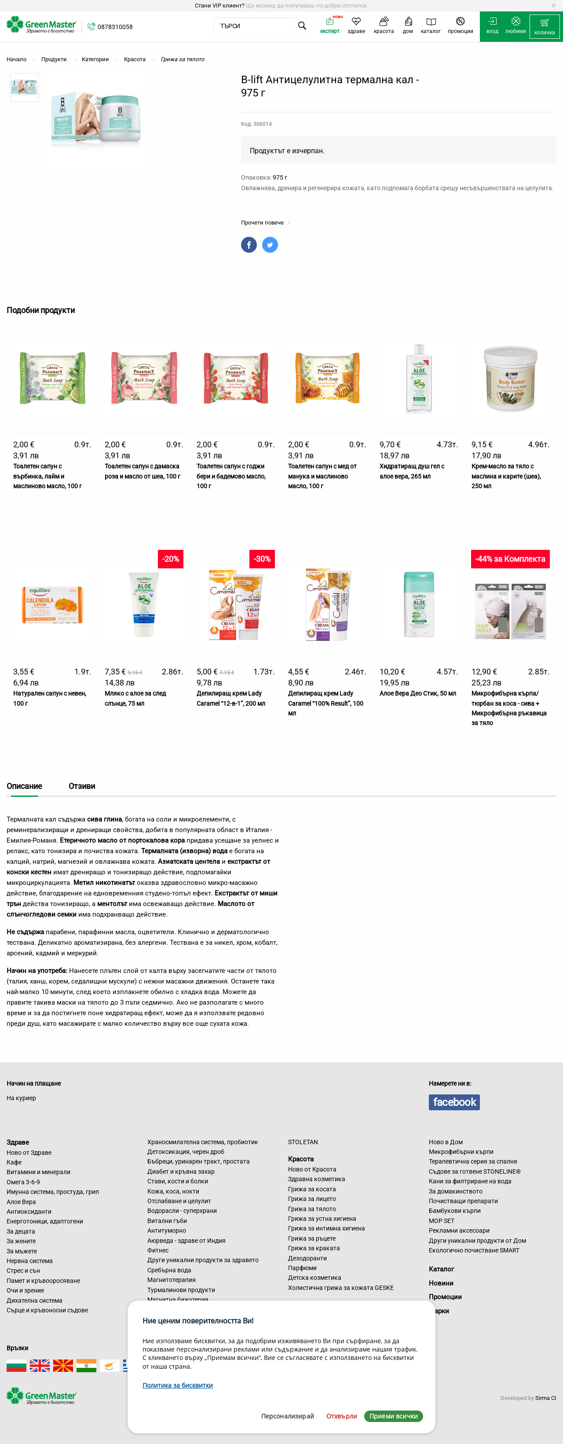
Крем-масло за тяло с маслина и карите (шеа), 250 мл (506, 476)
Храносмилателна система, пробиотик (202, 1142)
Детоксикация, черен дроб (185, 1151)
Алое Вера (21, 1201)
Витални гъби (167, 1220)
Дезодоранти (307, 1258)
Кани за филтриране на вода (470, 1181)
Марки (439, 1311)
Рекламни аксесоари (459, 1230)
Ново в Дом (446, 1142)
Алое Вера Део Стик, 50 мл (418, 693)
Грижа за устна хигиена (322, 1218)
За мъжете (22, 1251)
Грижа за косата (312, 1189)
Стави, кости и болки (177, 1181)
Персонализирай (287, 1416)
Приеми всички (393, 1416)
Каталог (441, 1269)
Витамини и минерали (38, 1171)
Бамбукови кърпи (455, 1210)
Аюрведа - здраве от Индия (186, 1240)
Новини (441, 1283)
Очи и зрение (25, 1290)
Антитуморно (166, 1230)
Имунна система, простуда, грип (53, 1191)
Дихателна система (34, 1300)
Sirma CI (545, 1398)
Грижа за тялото (312, 1208)
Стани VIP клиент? (220, 5)
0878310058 (115, 26)
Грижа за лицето (312, 1198)
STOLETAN (303, 1142)
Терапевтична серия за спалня (473, 1161)
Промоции (445, 1297)
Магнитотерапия (171, 1279)
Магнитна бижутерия (177, 1299)
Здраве (18, 1142)
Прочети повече (266, 222)
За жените (21, 1241)
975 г (280, 177)
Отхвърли (341, 1416)
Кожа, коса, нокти (173, 1191)
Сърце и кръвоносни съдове (47, 1310)
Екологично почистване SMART (474, 1250)
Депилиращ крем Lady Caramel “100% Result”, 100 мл (325, 703)
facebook (454, 1102)
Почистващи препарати (463, 1201)
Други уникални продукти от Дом (477, 1240)
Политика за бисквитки (178, 1385)
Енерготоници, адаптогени (45, 1221)
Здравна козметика (316, 1178)
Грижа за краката (314, 1248)
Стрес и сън (23, 1270)
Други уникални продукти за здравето (203, 1260)
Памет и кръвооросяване (43, 1280)
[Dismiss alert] (553, 6)
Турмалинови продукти (181, 1289)
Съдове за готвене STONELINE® (475, 1171)
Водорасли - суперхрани (182, 1210)
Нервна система (30, 1260)
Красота (301, 1159)
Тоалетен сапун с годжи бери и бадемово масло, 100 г (231, 476)
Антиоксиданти (29, 1211)
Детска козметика (314, 1277)
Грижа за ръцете (312, 1238)
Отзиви (82, 786)
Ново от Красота (312, 1169)
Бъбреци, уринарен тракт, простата (198, 1161)
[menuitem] (544, 26)
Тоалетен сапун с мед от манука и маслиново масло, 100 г (322, 476)
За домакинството (456, 1191)
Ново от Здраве (29, 1152)
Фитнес (157, 1250)
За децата (21, 1231)
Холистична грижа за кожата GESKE (341, 1287)
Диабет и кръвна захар (181, 1171)
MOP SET (441, 1220)
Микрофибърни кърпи (461, 1151)
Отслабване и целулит (179, 1201)
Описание (24, 786)
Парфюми (302, 1267)
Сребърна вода (169, 1270)
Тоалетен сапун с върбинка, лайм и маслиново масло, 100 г (47, 476)
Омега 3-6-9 (23, 1182)
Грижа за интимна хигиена (326, 1228)
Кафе (14, 1162)
